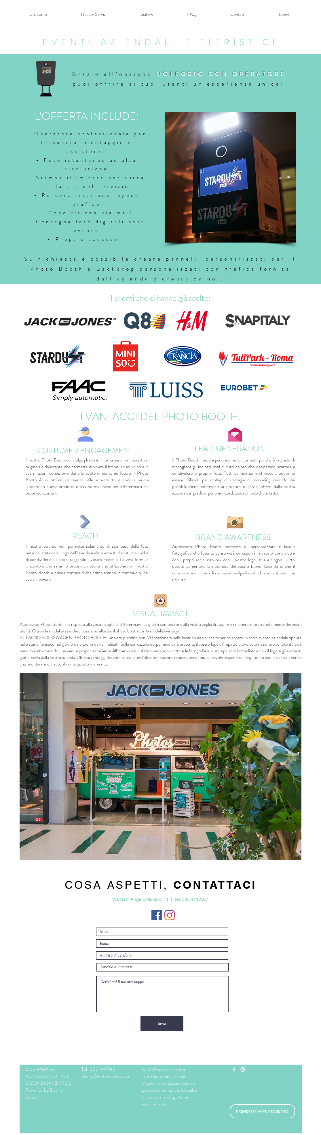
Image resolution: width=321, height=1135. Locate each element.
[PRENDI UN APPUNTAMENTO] (262, 1111)
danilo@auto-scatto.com (106, 1076)
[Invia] (161, 1023)
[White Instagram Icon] (243, 1069)
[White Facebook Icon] (234, 1069)
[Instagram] (169, 915)
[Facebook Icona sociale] (156, 915)
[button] (94, 14)
